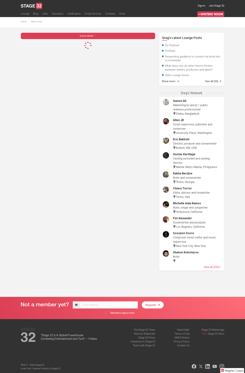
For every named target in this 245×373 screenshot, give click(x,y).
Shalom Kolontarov (186, 252)
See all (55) (213, 81)
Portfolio (170, 50)
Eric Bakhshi (181, 139)
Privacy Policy (182, 341)
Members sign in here (122, 312)
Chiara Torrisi (182, 188)
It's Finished (172, 45)
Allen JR (178, 120)
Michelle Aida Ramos (187, 203)
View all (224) (212, 267)
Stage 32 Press (146, 337)
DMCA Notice (182, 337)
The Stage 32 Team (144, 329)
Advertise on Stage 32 (143, 341)
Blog (35, 13)
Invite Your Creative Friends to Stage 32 (40, 368)
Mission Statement (144, 333)
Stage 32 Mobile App (212, 329)
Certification (74, 13)
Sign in (201, 5)
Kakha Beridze (182, 173)
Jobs (45, 13)
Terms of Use (182, 333)
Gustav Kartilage (184, 154)
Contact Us (183, 345)
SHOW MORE (88, 36)
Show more (170, 81)
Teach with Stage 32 (144, 345)
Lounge (25, 13)
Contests (110, 13)
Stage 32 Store (216, 333)
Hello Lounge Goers (177, 75)
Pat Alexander (182, 218)
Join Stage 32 (216, 5)
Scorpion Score (183, 233)
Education (57, 13)
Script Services (93, 13)
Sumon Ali (179, 101)
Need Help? (183, 329)
